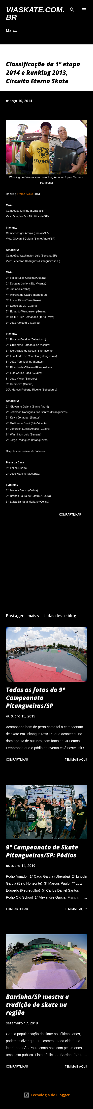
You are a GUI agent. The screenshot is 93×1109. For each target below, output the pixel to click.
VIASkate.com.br (35, 13)
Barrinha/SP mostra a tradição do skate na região (37, 1004)
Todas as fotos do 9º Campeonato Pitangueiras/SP (35, 698)
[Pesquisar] (72, 9)
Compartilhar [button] (70, 514)
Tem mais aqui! (76, 759)
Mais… (11, 30)
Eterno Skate (25, 193)
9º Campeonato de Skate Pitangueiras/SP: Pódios (42, 851)
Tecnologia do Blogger (47, 1095)
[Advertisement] (46, 566)
